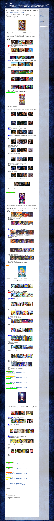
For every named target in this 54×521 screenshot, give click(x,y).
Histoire (40, 20)
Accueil (22, 517)
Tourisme (41, 12)
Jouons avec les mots (42, 16)
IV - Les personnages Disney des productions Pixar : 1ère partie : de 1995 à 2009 (16, 484)
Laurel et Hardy (41, 21)
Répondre (9, 498)
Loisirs (40, 22)
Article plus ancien (35, 517)
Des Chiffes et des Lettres (42, 17)
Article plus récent (8, 517)
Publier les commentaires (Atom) (12, 519)
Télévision (41, 15)
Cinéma (40, 14)
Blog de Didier (8, 3)
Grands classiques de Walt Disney (15, 13)
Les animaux (41, 10)
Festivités (41, 11)
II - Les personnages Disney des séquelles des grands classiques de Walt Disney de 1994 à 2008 (18, 12)
